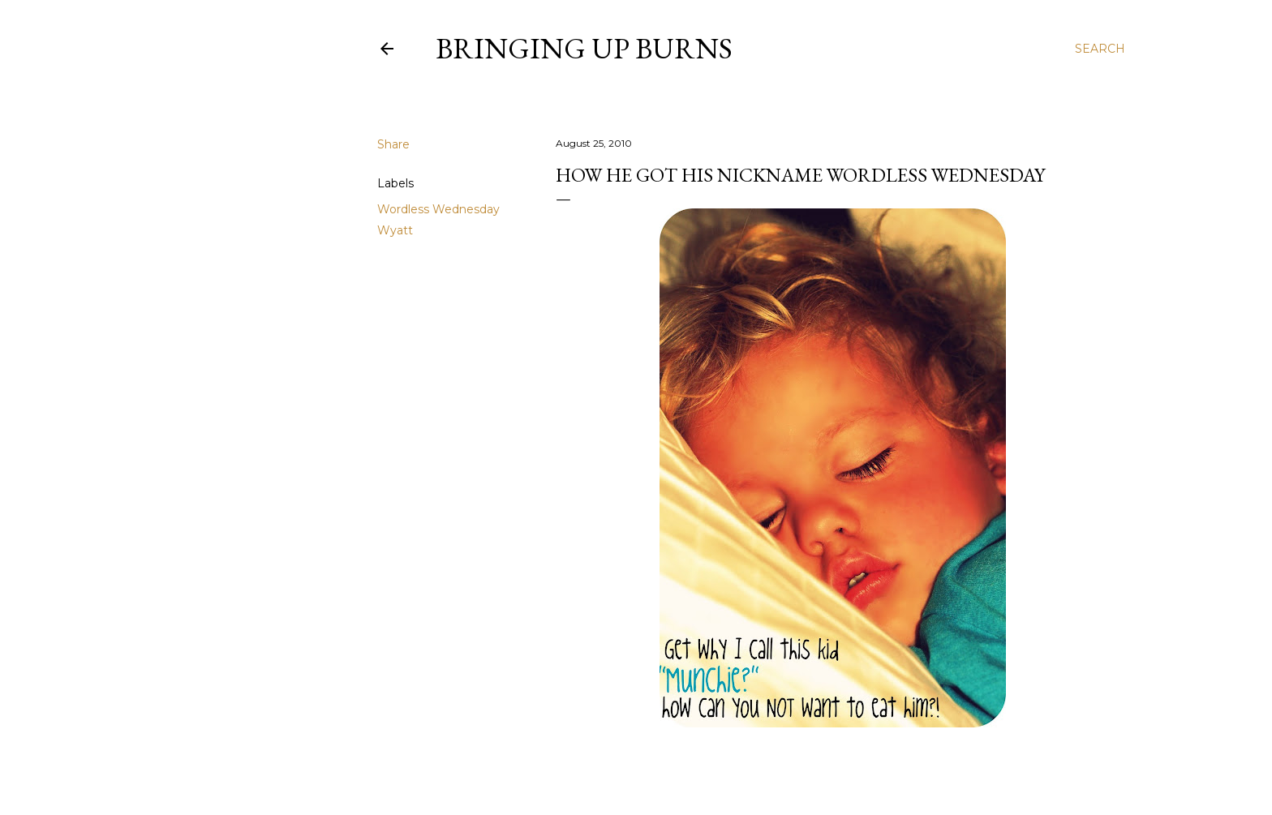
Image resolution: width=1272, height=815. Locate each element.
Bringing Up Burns (584, 48)
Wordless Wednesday (438, 209)
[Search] (1100, 48)
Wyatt (395, 230)
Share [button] (393, 144)
